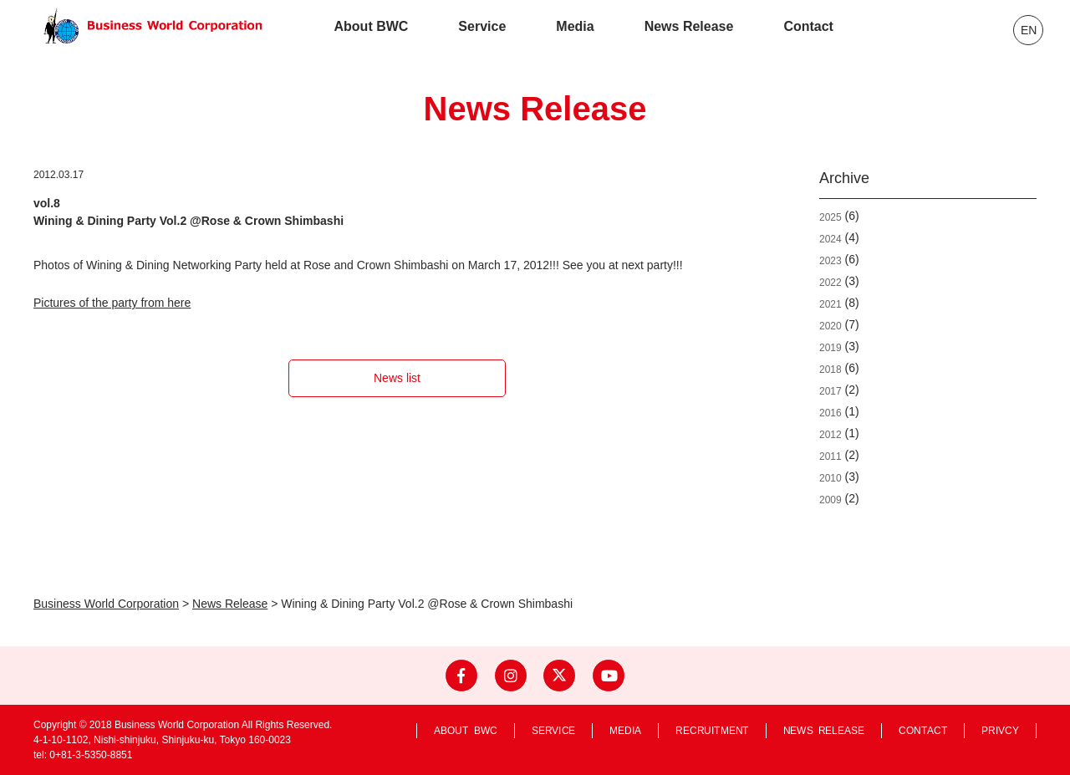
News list (397, 378)
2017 (830, 391)
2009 (830, 500)
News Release (689, 26)
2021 (830, 304)
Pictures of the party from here (112, 302)
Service (482, 26)
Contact (808, 26)
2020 (830, 326)
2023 (830, 261)
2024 (830, 239)
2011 (830, 456)
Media (575, 26)
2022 (830, 282)
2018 (830, 369)
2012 (830, 435)
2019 (830, 348)
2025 (830, 217)
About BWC (371, 26)
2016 (830, 413)
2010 (830, 478)
